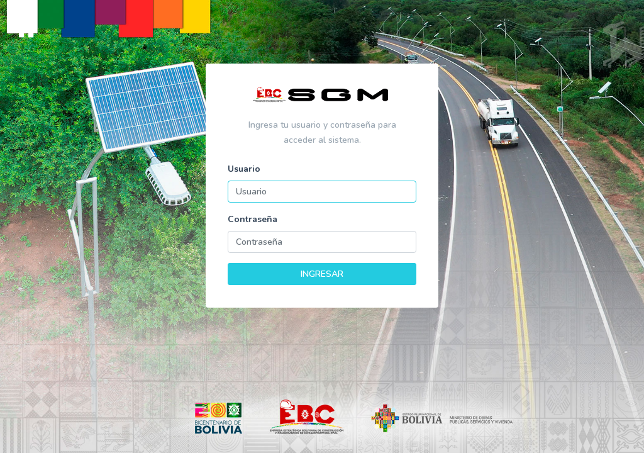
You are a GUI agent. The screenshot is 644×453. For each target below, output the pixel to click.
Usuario (244, 169)
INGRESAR (322, 274)
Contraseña (252, 219)
